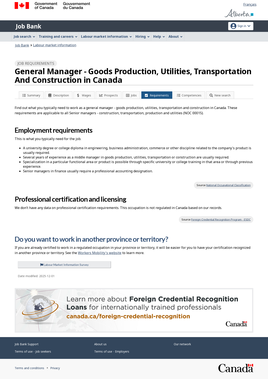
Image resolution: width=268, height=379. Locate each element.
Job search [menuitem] (24, 36)
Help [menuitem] (159, 36)
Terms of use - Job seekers (33, 351)
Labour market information (54, 45)
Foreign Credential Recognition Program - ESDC (221, 219)
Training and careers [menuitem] (58, 36)
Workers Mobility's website (99, 253)
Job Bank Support (27, 344)
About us (100, 344)
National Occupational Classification (228, 185)
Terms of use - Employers (111, 351)
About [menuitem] (176, 36)
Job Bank (28, 26)
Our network (182, 344)
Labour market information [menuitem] (106, 36)
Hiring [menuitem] (142, 36)
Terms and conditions (29, 368)
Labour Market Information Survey (64, 264)
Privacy (55, 368)
